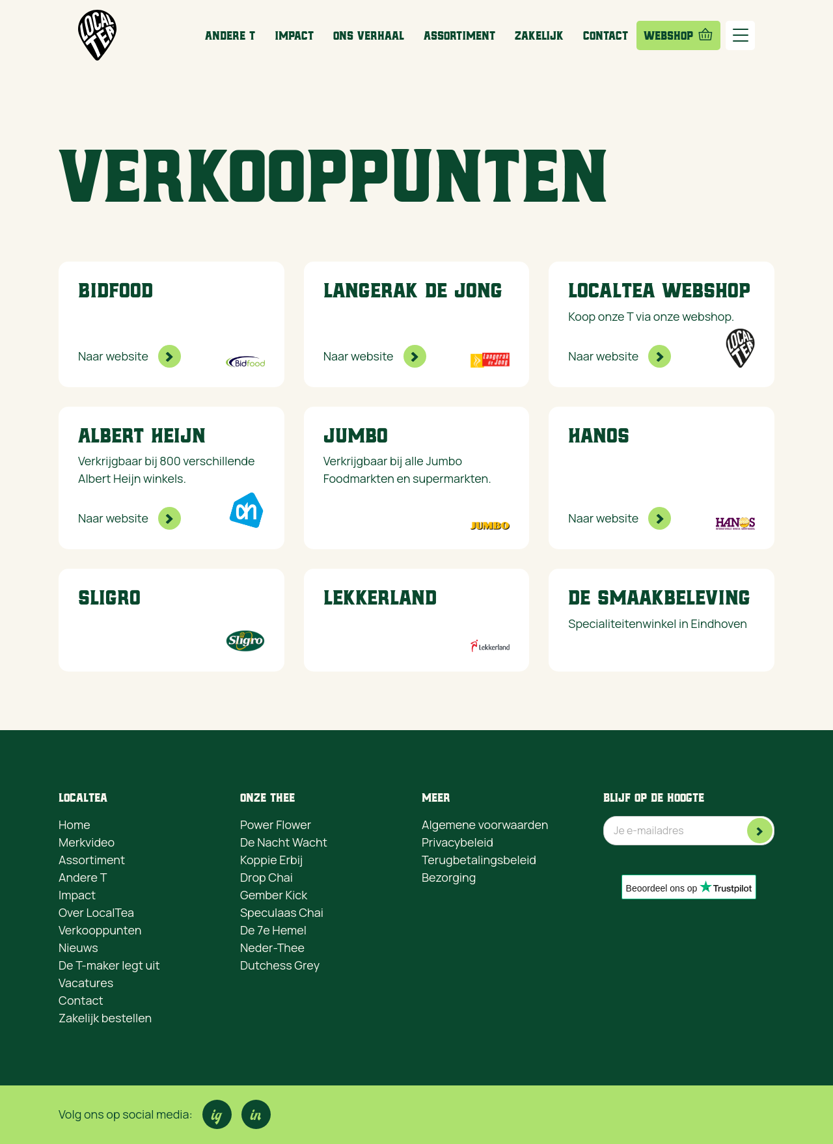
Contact (605, 35)
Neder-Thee (272, 947)
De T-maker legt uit (109, 965)
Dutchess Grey (280, 965)
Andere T (230, 35)
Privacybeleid (457, 842)
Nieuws (78, 947)
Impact (294, 35)
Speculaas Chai (281, 912)
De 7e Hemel (273, 930)
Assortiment (459, 35)
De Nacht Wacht (283, 842)
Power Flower (275, 824)
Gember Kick (273, 895)
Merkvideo (87, 842)
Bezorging (449, 877)
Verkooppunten (100, 930)
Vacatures (86, 982)
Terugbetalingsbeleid (479, 859)
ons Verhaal (368, 35)
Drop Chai (266, 877)
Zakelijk (539, 35)
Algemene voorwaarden (485, 824)
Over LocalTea (96, 912)
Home (74, 824)
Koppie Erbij (271, 859)
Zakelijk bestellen (105, 1018)
